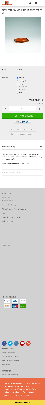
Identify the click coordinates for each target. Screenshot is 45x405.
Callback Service (7, 221)
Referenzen (6, 364)
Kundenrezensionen (11, 172)
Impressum (6, 197)
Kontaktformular (7, 201)
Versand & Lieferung (9, 205)
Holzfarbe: (5, 77)
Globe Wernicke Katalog (10, 374)
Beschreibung (8, 146)
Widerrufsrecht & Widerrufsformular (14, 209)
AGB (3, 213)
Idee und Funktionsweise (10, 360)
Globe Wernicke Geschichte (11, 356)
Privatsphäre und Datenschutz (12, 217)
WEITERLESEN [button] (22, 395)
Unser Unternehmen (8, 352)
